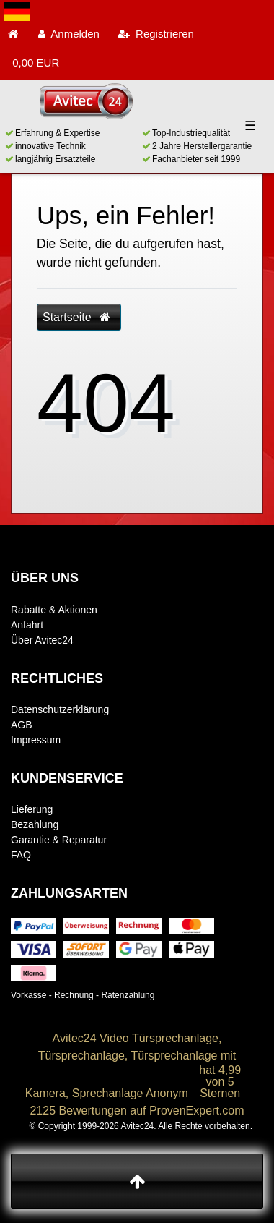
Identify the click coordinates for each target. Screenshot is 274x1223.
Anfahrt (27, 625)
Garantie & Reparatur (59, 839)
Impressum (36, 740)
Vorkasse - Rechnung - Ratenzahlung (82, 995)
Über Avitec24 (42, 640)
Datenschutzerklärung (60, 709)
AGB (21, 724)
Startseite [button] (76, 317)
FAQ (21, 855)
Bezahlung (34, 824)
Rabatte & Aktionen (54, 609)
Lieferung (32, 809)
